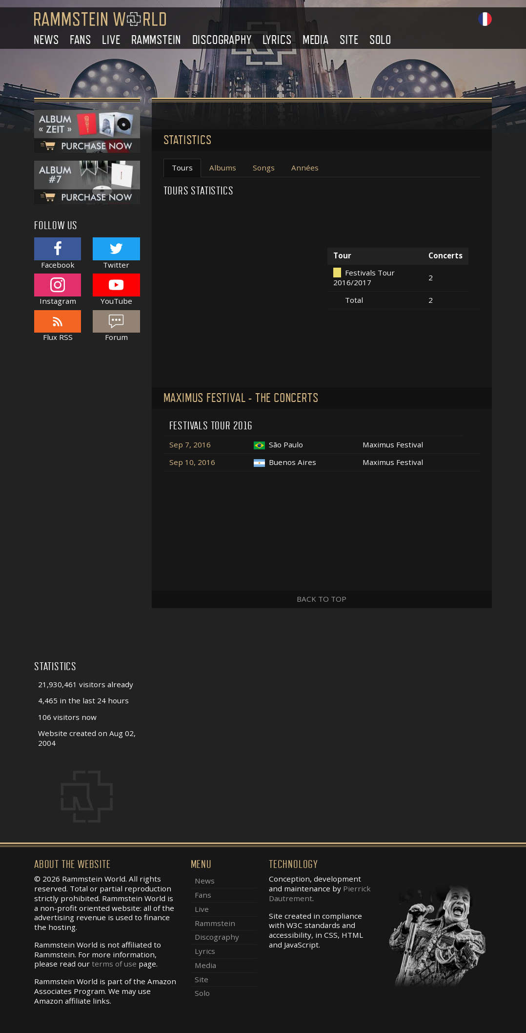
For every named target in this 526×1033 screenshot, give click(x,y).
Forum (116, 326)
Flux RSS (57, 326)
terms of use (114, 964)
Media (316, 40)
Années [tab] (305, 167)
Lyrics (277, 40)
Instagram (57, 289)
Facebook (57, 253)
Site (349, 40)
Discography (222, 40)
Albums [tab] (222, 167)
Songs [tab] (264, 167)
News (46, 40)
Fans (80, 40)
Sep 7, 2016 (190, 444)
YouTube (116, 289)
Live (111, 40)
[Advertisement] (87, 506)
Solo (380, 40)
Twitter (116, 253)
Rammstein (156, 40)
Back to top (321, 599)
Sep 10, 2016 (192, 462)
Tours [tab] (182, 167)
